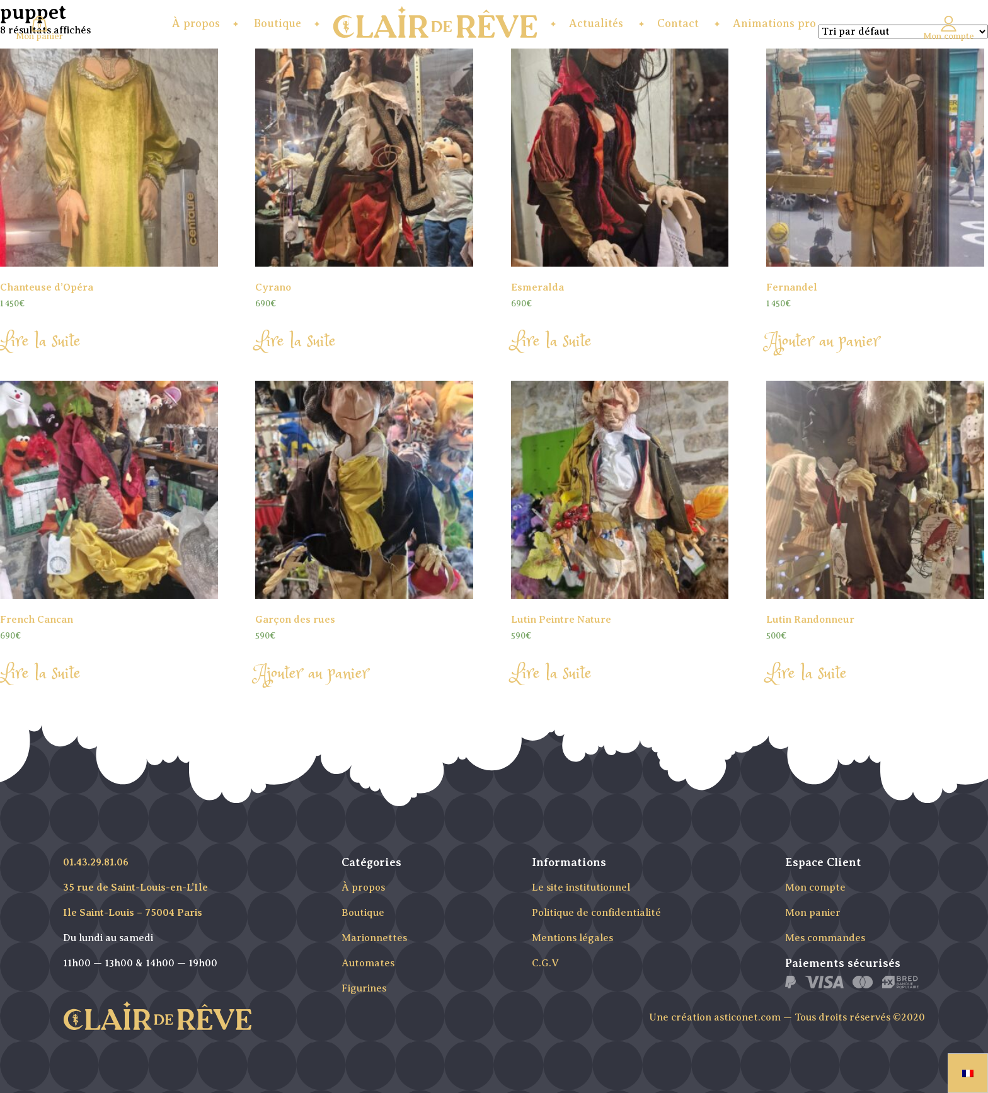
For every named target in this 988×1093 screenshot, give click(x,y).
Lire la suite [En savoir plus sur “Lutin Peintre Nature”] (551, 673)
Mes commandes (825, 938)
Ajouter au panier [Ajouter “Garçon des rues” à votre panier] (312, 673)
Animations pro (774, 23)
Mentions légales (572, 938)
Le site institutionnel (581, 887)
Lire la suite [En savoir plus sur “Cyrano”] (295, 341)
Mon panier (813, 912)
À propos (196, 23)
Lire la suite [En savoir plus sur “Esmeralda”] (551, 341)
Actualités (596, 23)
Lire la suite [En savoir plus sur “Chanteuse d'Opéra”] (40, 341)
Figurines (364, 988)
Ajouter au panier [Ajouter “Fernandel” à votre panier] (823, 341)
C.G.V (545, 963)
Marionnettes (374, 938)
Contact (678, 23)
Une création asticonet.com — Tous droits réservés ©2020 (787, 1017)
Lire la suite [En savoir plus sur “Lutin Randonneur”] (806, 673)
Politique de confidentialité (596, 912)
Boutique (277, 23)
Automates (368, 963)
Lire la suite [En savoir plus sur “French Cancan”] (40, 673)
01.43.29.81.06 (96, 862)
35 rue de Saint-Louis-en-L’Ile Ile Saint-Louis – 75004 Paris (135, 900)
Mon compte (815, 887)
